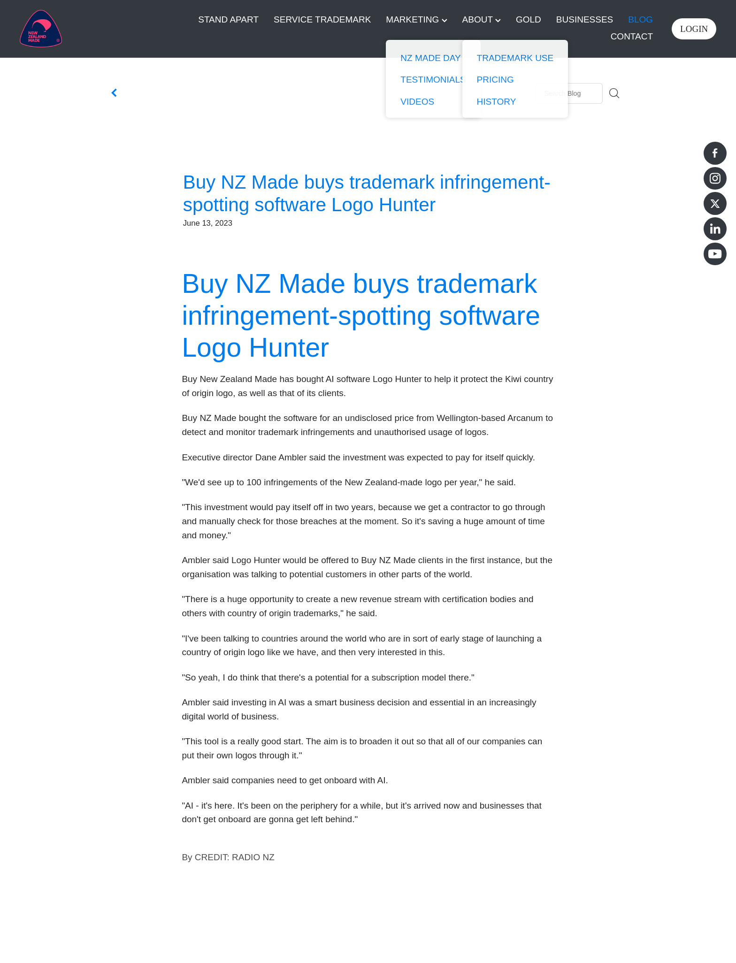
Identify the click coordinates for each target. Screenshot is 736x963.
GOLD (528, 19)
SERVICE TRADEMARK (322, 19)
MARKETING (416, 19)
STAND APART (228, 19)
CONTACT (632, 36)
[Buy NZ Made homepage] (89, 28)
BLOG (640, 19)
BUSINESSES (584, 19)
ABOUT (481, 19)
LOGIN (694, 29)
